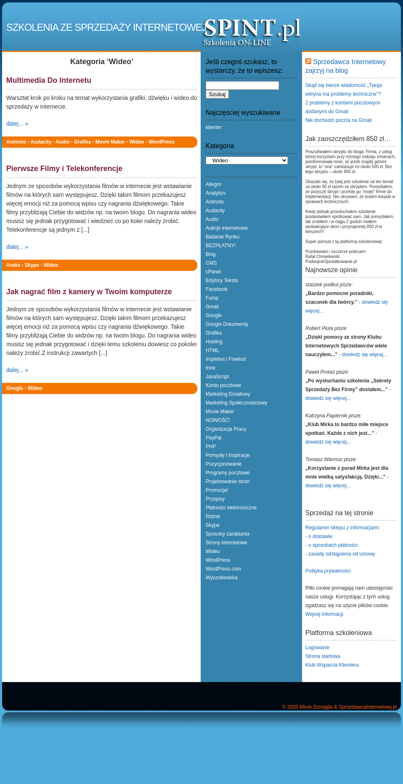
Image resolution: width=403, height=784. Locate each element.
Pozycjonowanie (224, 464)
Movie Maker (110, 142)
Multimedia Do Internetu (48, 80)
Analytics (216, 193)
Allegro (213, 184)
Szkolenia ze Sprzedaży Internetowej (106, 27)
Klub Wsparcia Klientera (332, 665)
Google (14, 388)
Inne (210, 368)
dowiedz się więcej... (364, 354)
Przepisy (215, 499)
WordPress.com (223, 569)
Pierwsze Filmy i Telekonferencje (64, 168)
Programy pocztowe (228, 473)
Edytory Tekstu (222, 280)
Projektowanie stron (227, 481)
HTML (212, 350)
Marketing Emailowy (228, 394)
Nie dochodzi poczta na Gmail (338, 120)
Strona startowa (322, 656)
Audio (63, 142)
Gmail (212, 307)
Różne (213, 516)
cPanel (213, 272)
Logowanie (317, 647)
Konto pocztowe (223, 385)
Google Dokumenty (227, 324)
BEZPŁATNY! (221, 245)
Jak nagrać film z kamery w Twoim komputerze (89, 292)
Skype (32, 265)
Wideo (137, 142)
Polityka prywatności (328, 571)
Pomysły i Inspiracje (228, 455)
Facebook (217, 289)
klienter (214, 127)
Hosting (214, 342)
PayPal (213, 438)
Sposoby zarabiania (227, 534)
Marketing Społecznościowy (236, 403)
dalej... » (17, 123)
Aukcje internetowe (227, 228)
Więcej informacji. (324, 614)
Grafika (82, 142)
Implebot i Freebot (226, 359)
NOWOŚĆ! (218, 420)
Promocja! (217, 490)
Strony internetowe (226, 543)
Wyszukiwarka (222, 578)
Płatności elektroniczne (231, 508)
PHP (211, 446)
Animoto (16, 142)
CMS (211, 263)
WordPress (162, 142)
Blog (211, 254)
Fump (212, 298)
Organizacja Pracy (226, 429)
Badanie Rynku (222, 237)
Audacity (40, 142)
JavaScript (217, 377)
